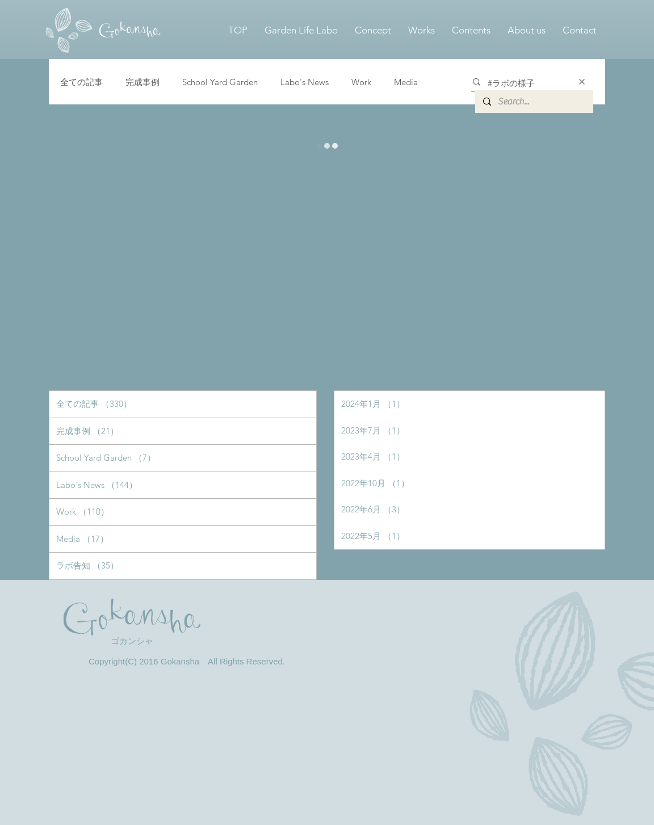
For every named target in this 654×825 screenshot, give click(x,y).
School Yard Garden (220, 82)
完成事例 (142, 82)
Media (406, 82)
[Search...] (533, 101)
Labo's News (304, 82)
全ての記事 (81, 82)
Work (361, 82)
